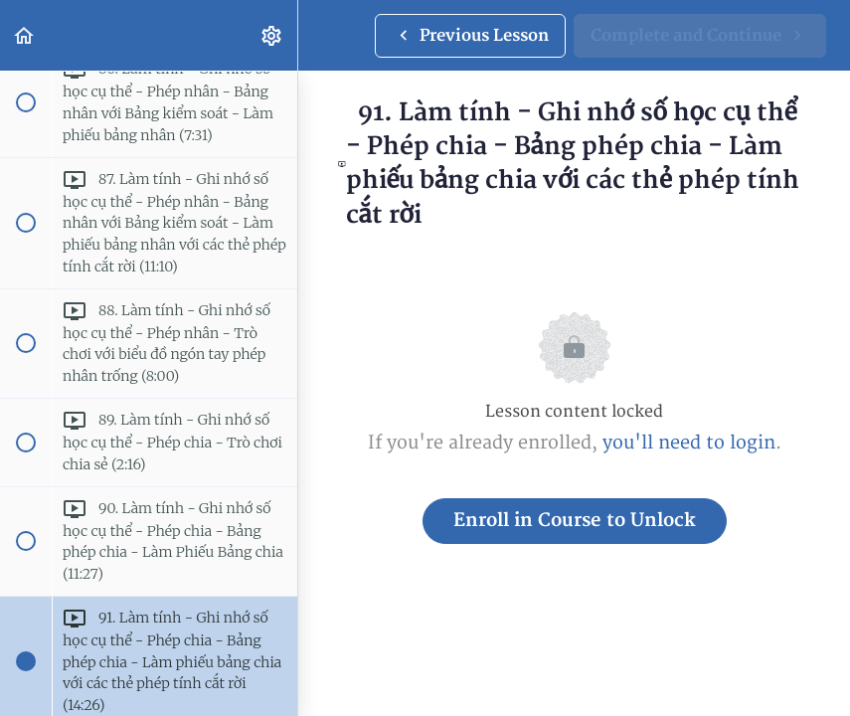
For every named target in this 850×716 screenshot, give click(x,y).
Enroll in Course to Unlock (574, 520)
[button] (25, 35)
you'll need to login (688, 443)
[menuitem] (272, 35)
